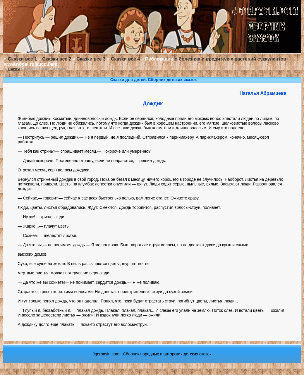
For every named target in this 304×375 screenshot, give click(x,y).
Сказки (14, 69)
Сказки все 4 (125, 58)
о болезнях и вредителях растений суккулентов (230, 58)
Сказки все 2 (56, 58)
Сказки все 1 (22, 58)
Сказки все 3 (90, 58)
